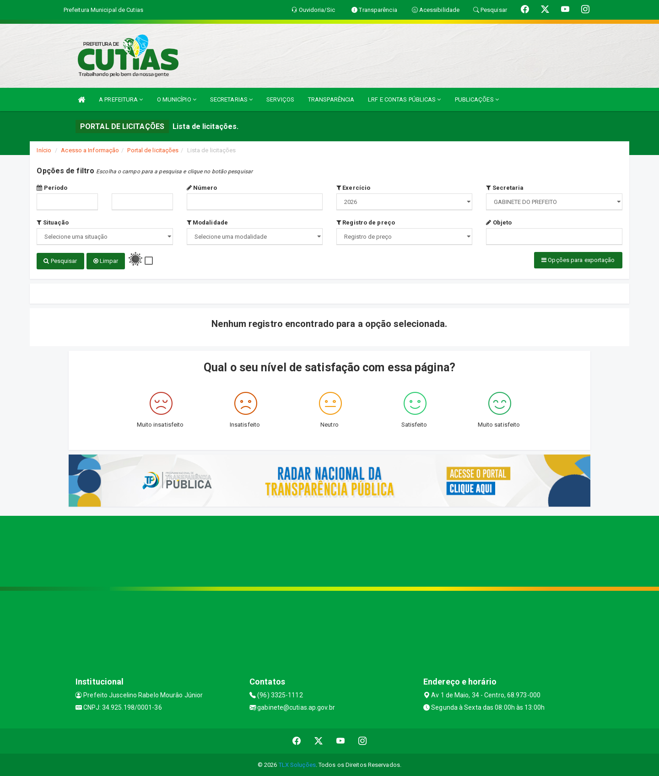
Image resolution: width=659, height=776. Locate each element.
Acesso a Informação (90, 150)
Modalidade (207, 222)
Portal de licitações (152, 150)
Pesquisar (60, 260)
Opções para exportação (578, 260)
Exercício (353, 187)
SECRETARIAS (231, 99)
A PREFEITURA (121, 99)
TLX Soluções (297, 764)
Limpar (106, 260)
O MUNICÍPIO (176, 99)
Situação (53, 222)
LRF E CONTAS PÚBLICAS (404, 99)
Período (52, 187)
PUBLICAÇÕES (477, 99)
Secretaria (505, 187)
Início (44, 150)
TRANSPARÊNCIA (331, 99)
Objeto (499, 222)
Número (202, 187)
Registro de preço (365, 222)
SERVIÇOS (280, 99)
